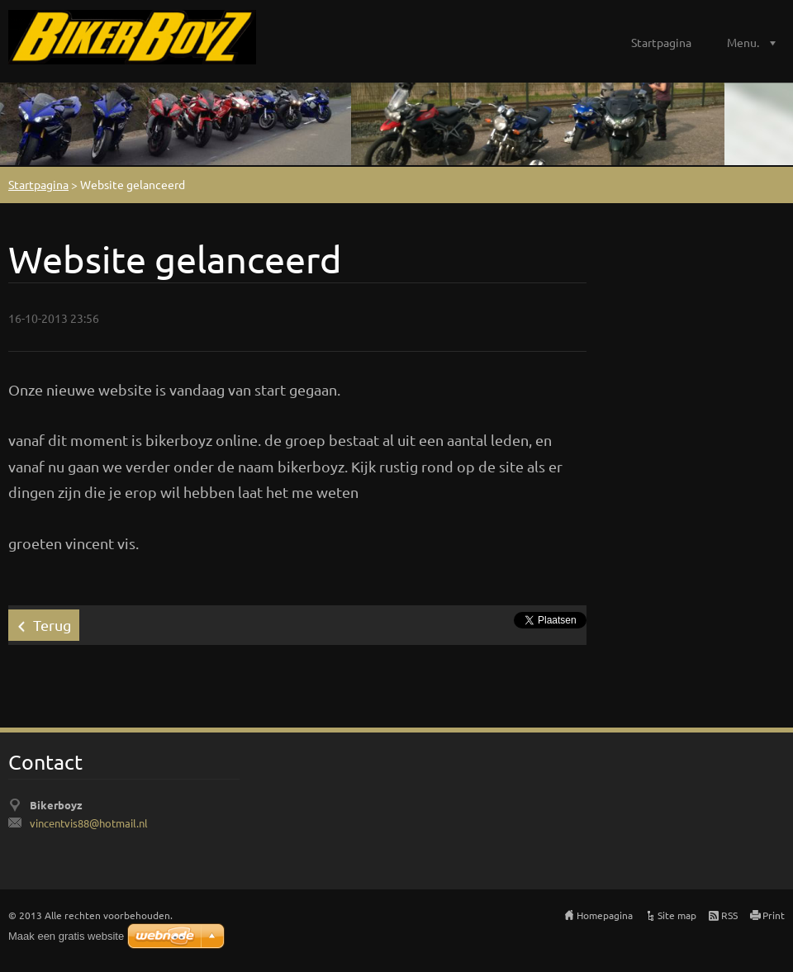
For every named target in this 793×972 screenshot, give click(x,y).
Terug (52, 624)
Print (773, 915)
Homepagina (605, 915)
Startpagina (661, 42)
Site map (677, 915)
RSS (729, 915)
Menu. (743, 42)
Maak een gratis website (66, 936)
